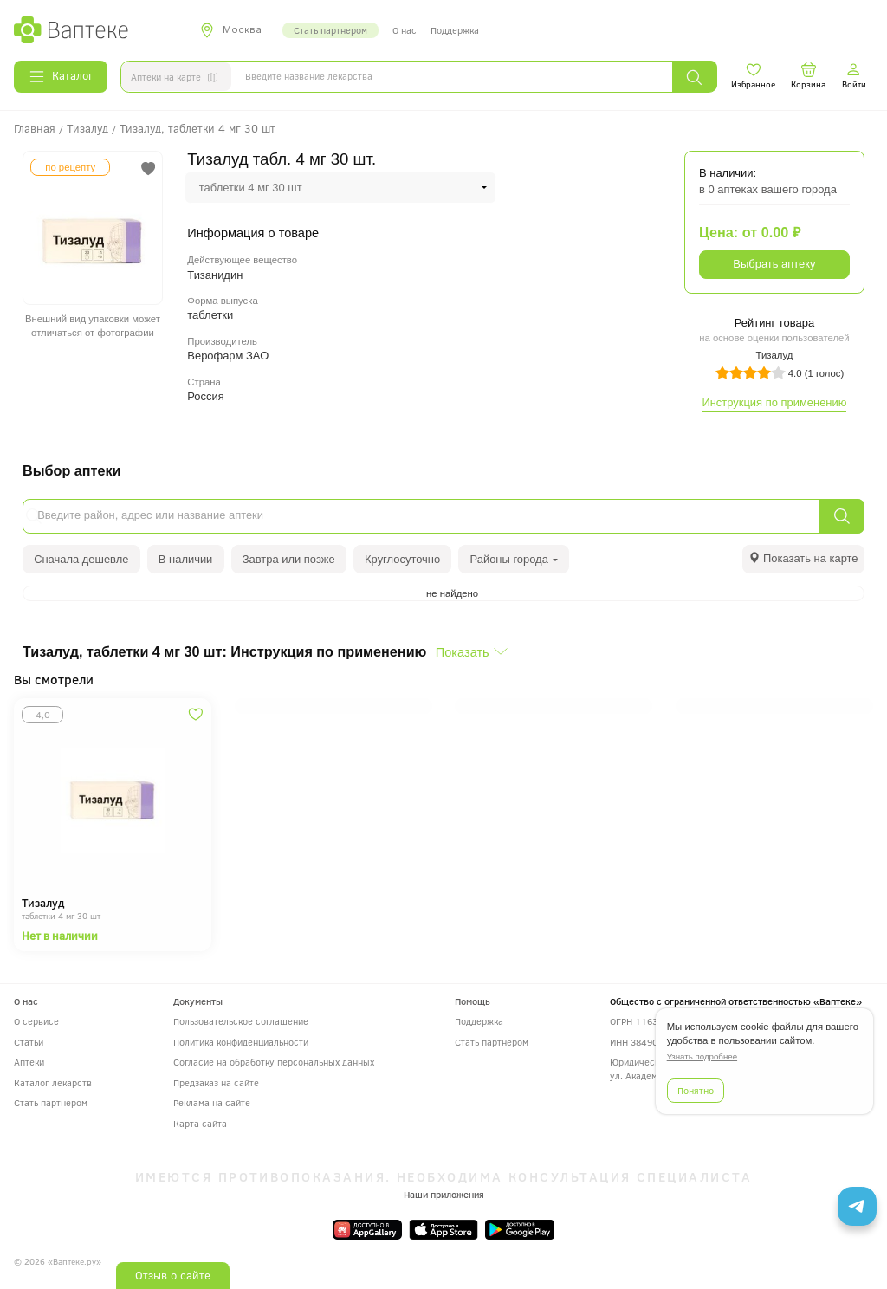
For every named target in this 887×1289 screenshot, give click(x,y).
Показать (462, 652)
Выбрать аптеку (774, 263)
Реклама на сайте (211, 1102)
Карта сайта (200, 1123)
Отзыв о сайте (172, 1275)
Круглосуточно (402, 559)
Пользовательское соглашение (240, 1020)
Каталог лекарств (53, 1082)
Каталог (61, 76)
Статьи (28, 1041)
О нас (404, 29)
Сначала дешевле (81, 559)
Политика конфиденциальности (240, 1041)
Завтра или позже (289, 559)
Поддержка (455, 29)
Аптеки (29, 1061)
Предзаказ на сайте (216, 1082)
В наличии (186, 559)
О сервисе (36, 1020)
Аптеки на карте (177, 79)
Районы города (514, 559)
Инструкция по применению (774, 402)
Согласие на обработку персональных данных (273, 1061)
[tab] (803, 559)
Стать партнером (330, 29)
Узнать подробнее (702, 1056)
